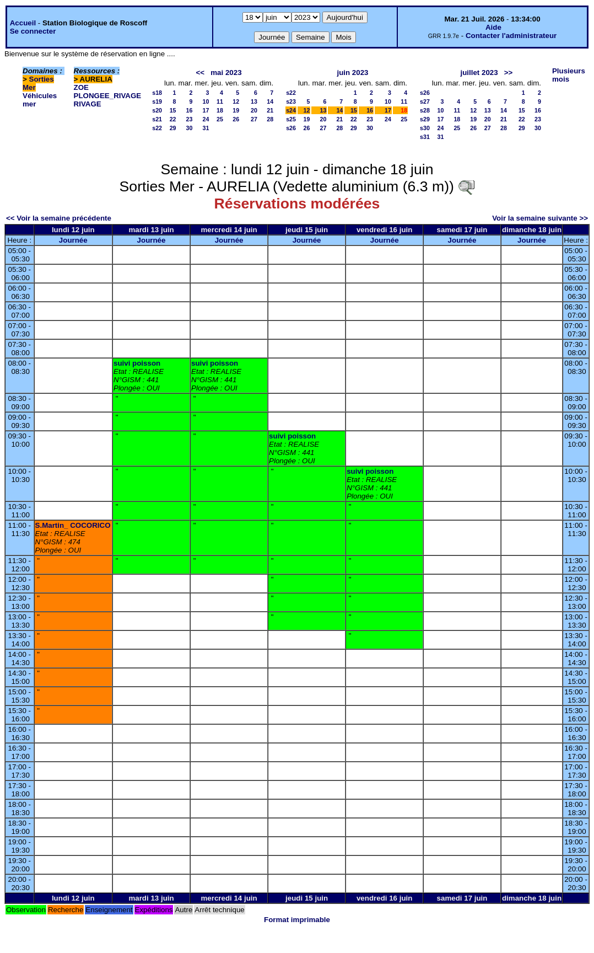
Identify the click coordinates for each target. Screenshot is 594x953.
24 (206, 119)
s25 (291, 119)
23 (189, 119)
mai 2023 (225, 72)
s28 (425, 110)
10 (206, 101)
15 (173, 110)
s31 (425, 136)
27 (254, 119)
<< (200, 72)
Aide (493, 27)
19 (236, 110)
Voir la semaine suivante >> (540, 218)
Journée (73, 240)
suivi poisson (137, 363)
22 (173, 119)
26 (236, 119)
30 (189, 128)
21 (270, 110)
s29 (425, 119)
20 (254, 110)
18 (220, 110)
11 (220, 101)
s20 (157, 110)
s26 (291, 128)
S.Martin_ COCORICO (73, 525)
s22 (157, 128)
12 (236, 101)
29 (173, 128)
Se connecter (33, 31)
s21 (157, 119)
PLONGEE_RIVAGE (108, 96)
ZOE (81, 87)
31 (206, 128)
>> (508, 72)
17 (206, 110)
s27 (425, 101)
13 (254, 101)
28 (270, 119)
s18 (157, 92)
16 (189, 110)
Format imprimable (297, 919)
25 (220, 119)
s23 (291, 101)
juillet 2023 (479, 72)
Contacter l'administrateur (511, 35)
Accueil (23, 23)
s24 (291, 110)
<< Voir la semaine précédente (58, 218)
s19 (157, 101)
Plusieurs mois (568, 75)
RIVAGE (87, 104)
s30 (425, 128)
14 (270, 101)
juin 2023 (352, 72)
